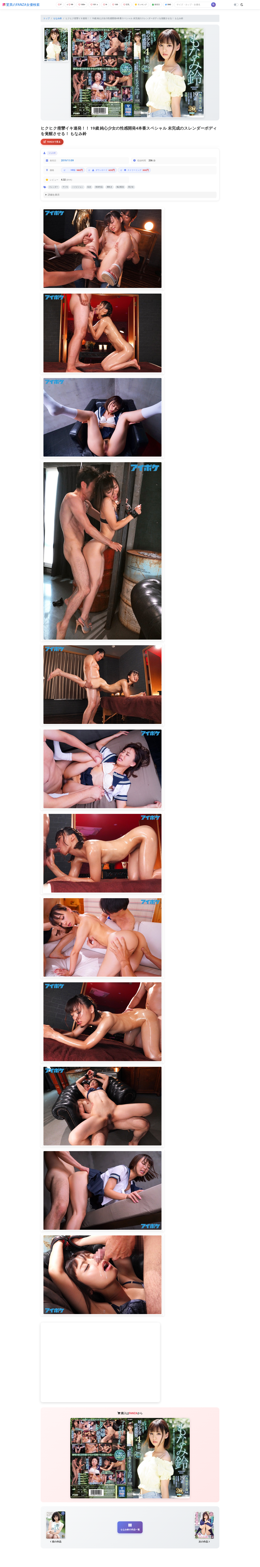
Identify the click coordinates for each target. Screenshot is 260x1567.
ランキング (144, 4)
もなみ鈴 (57, 18)
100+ (80, 4)
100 (116, 4)
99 (68, 4)
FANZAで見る (53, 142)
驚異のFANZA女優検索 (21, 5)
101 (94, 4)
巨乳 (127, 4)
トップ (46, 18)
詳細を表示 (54, 197)
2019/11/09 (67, 161)
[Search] (198, 4)
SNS (173, 4)
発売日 (160, 4)
